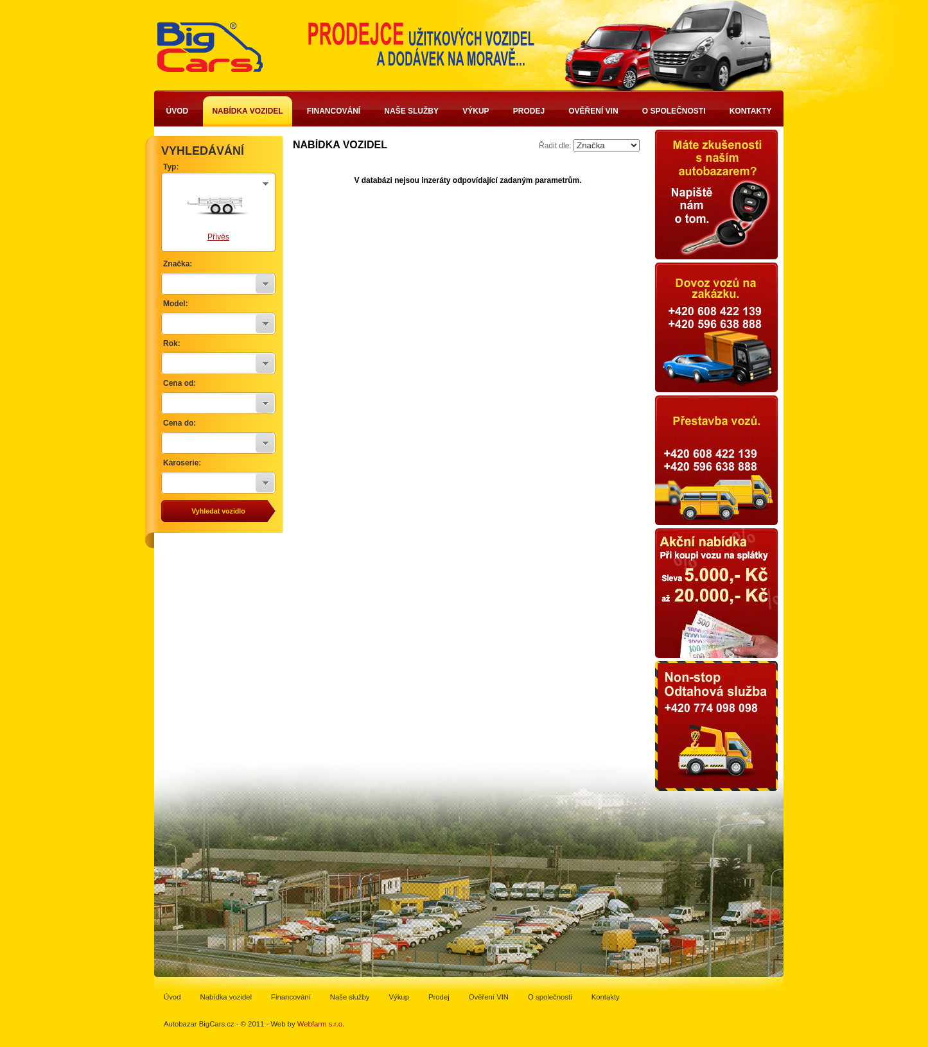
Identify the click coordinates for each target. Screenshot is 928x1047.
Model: (175, 303)
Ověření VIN (593, 111)
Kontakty (751, 111)
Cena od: (179, 383)
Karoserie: (182, 462)
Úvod (177, 111)
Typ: (171, 166)
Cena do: (179, 423)
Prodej (529, 111)
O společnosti (674, 111)
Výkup (475, 111)
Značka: (177, 263)
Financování (333, 111)
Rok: (171, 343)
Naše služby (411, 111)
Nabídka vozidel (247, 111)
